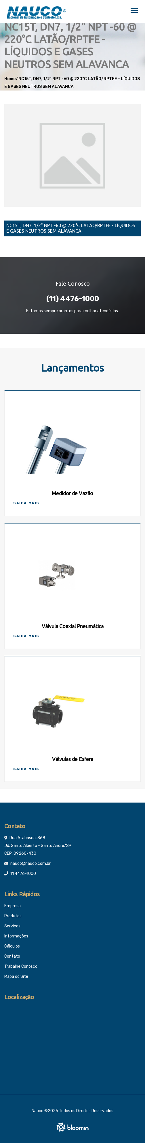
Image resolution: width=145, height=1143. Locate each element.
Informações (16, 936)
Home (10, 78)
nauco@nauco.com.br (30, 863)
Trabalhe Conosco (20, 966)
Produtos (13, 916)
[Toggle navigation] (134, 11)
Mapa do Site (16, 976)
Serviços (12, 926)
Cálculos (12, 946)
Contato (12, 956)
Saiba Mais (26, 503)
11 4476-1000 (23, 873)
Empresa (12, 905)
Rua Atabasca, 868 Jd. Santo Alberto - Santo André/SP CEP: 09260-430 (37, 845)
